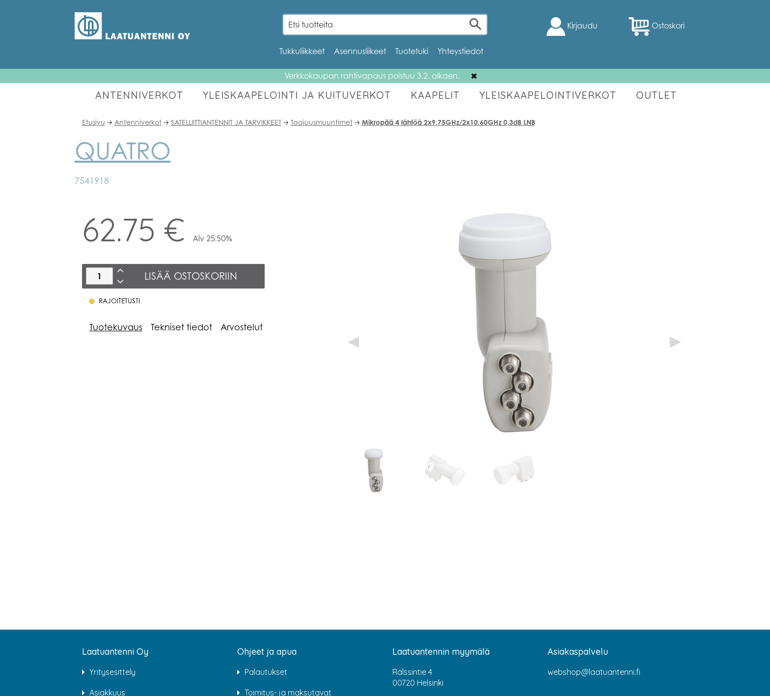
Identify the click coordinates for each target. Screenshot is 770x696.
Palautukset (266, 672)
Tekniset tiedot (181, 326)
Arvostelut (241, 326)
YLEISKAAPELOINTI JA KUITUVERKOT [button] (297, 95)
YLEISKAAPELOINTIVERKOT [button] (547, 95)
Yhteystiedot (460, 51)
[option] (376, 470)
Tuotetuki (411, 51)
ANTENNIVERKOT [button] (139, 95)
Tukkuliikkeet (302, 51)
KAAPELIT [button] (435, 95)
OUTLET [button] (656, 95)
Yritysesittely (112, 672)
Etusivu (93, 122)
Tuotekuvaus (115, 326)
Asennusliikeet (360, 51)
